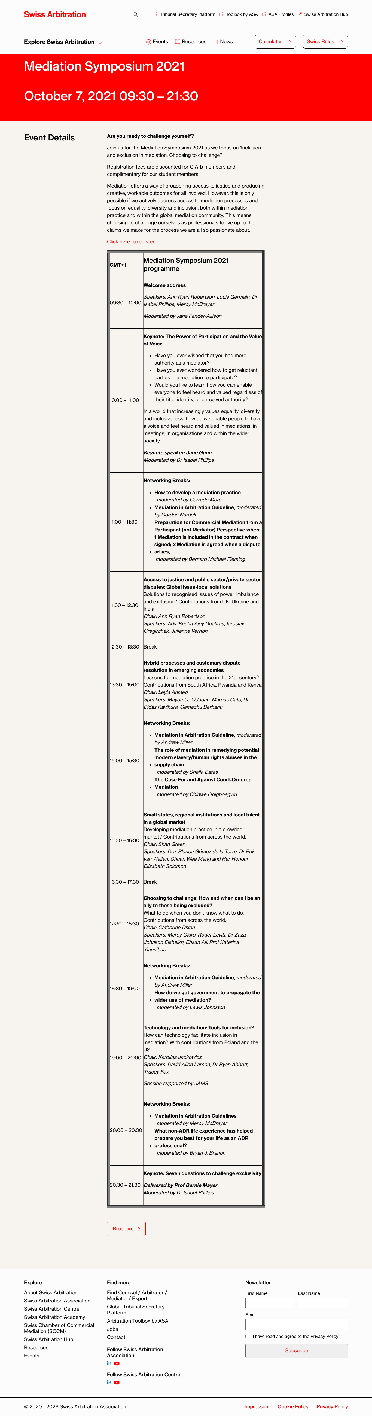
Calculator (270, 42)
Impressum (257, 1407)
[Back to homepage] (55, 14)
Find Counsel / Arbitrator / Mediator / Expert (137, 1296)
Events (157, 42)
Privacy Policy (324, 1336)
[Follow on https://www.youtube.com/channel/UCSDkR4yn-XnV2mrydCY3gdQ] (117, 1364)
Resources (191, 42)
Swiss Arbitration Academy (54, 1317)
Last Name (309, 1293)
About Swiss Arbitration (51, 1293)
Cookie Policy (293, 1407)
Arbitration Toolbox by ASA (137, 1321)
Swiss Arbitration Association (57, 1301)
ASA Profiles (281, 14)
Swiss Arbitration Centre (52, 1309)
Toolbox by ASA (242, 14)
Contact (116, 1337)
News (223, 42)
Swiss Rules (320, 42)
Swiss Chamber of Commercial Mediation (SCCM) (59, 1328)
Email (250, 1314)
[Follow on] (109, 1383)
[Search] (135, 15)
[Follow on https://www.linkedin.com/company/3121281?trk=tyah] (109, 1364)
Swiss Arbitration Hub (326, 14)
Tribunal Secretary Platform (187, 14)
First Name (256, 1293)
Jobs (112, 1329)
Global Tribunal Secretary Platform (136, 1310)
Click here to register (130, 242)
